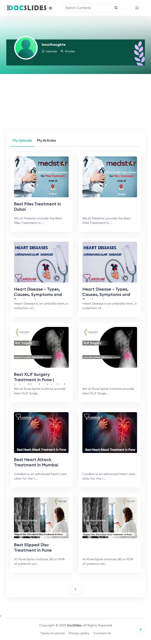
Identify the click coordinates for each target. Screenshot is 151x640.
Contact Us (102, 633)
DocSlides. (74, 626)
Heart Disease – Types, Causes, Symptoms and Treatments (38, 294)
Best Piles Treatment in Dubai (37, 206)
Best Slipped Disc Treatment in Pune (33, 547)
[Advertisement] (75, 101)
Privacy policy (79, 633)
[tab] (22, 140)
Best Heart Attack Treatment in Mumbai (36, 462)
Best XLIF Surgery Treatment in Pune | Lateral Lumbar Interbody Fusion (41, 383)
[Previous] (75, 589)
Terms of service (52, 633)
